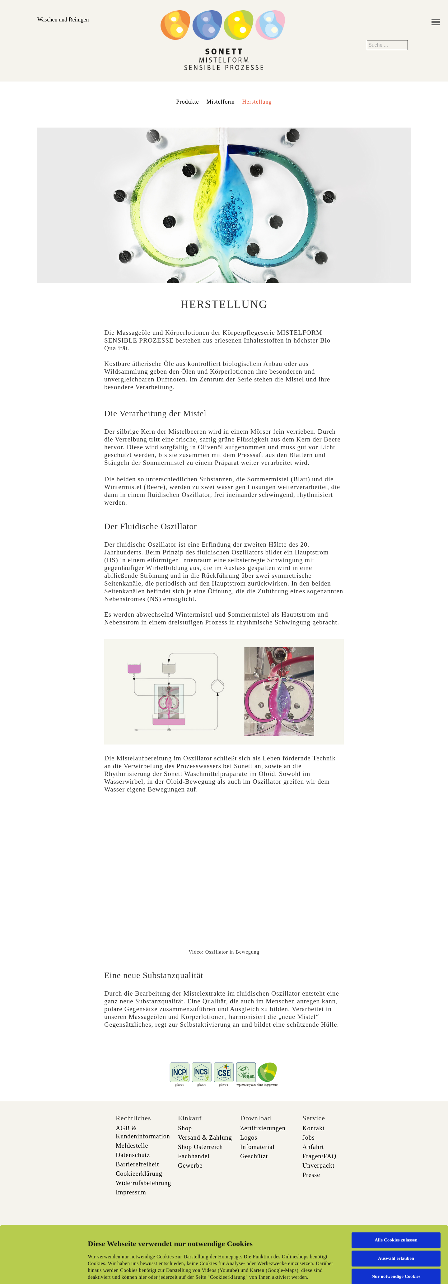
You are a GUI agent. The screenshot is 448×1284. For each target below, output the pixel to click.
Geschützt (254, 1156)
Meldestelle (132, 1145)
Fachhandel (194, 1156)
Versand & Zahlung (205, 1137)
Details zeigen (321, 1271)
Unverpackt (318, 1165)
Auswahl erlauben (396, 1209)
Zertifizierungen (263, 1128)
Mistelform (221, 102)
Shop (185, 1128)
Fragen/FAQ (319, 1156)
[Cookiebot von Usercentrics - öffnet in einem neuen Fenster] (40, 1272)
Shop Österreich (200, 1146)
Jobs (308, 1137)
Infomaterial (257, 1146)
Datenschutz (133, 1154)
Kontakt (313, 1128)
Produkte (187, 102)
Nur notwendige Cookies (395, 1227)
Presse (311, 1174)
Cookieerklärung (139, 1173)
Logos (248, 1137)
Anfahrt (313, 1146)
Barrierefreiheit (137, 1164)
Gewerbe (190, 1165)
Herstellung (257, 102)
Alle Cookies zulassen (396, 1191)
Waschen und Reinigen (63, 19)
